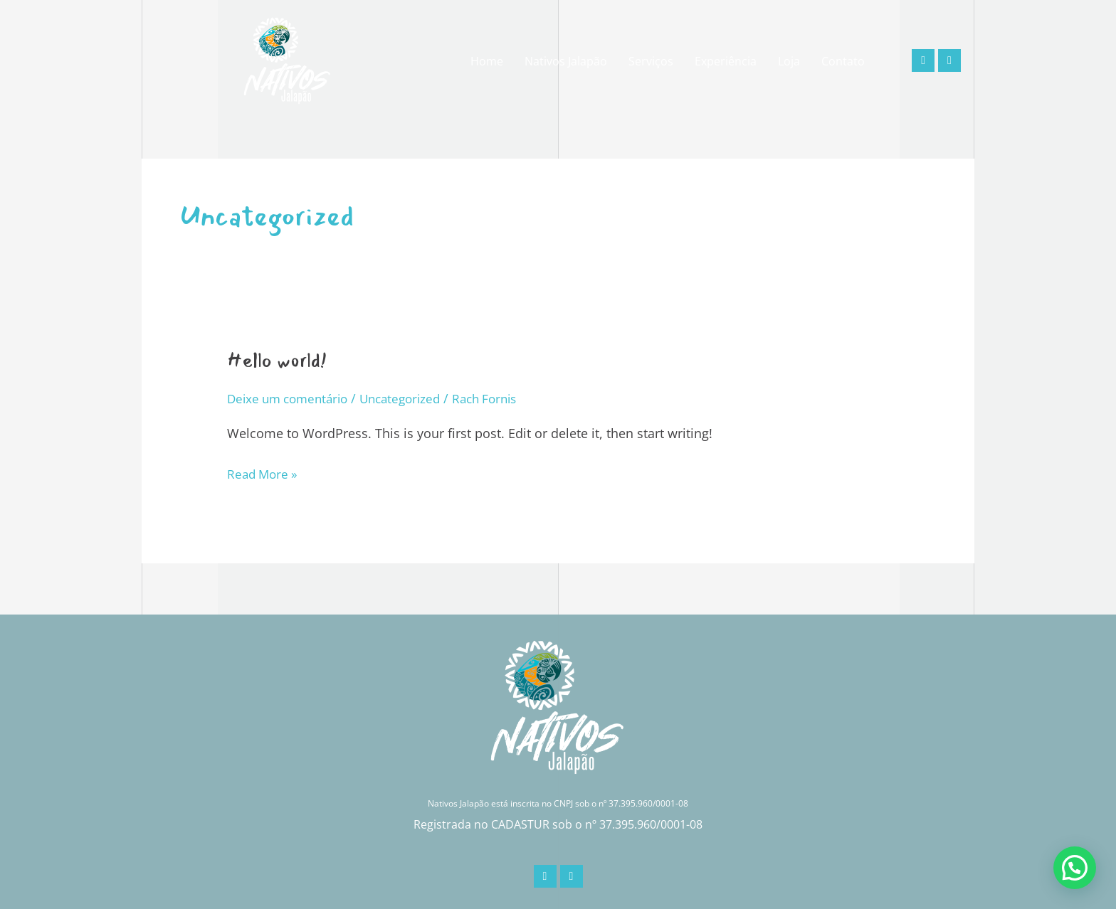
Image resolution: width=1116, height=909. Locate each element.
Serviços (650, 61)
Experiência (726, 61)
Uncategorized (412, 398)
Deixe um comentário (292, 398)
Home (486, 61)
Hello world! (282, 360)
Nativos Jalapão (566, 61)
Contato (843, 61)
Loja (789, 61)
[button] (1074, 867)
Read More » (264, 472)
